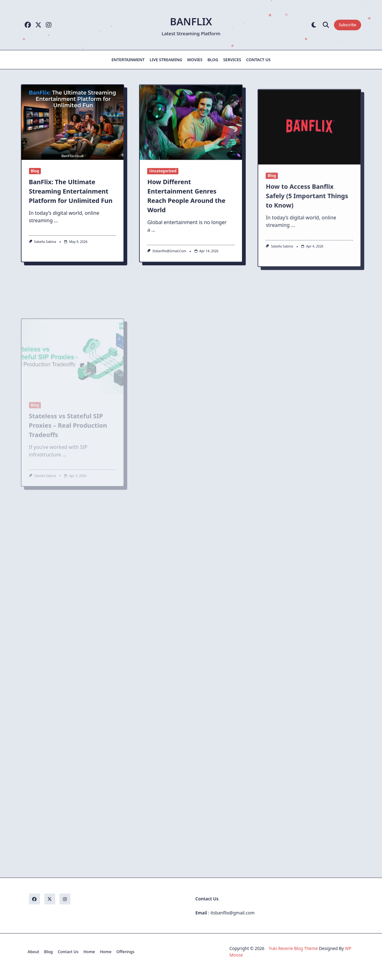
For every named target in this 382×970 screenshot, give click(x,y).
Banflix (191, 21)
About (33, 951)
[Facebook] (28, 25)
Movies (194, 59)
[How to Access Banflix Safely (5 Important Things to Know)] (309, 163)
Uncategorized (162, 175)
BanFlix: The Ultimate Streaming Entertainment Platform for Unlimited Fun (71, 191)
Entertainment (127, 59)
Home (89, 951)
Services (232, 59)
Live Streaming (166, 59)
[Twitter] (38, 25)
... (56, 220)
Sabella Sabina (45, 241)
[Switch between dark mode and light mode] (314, 25)
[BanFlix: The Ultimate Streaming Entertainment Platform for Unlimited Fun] (73, 122)
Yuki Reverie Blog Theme (293, 948)
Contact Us (258, 59)
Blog (212, 59)
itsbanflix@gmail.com (169, 256)
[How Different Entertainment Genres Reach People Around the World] (191, 127)
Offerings (125, 951)
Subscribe (347, 24)
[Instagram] (48, 25)
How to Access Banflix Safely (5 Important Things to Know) (307, 232)
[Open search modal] (326, 25)
